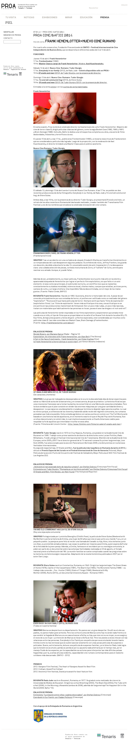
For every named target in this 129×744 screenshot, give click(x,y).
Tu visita (10, 17)
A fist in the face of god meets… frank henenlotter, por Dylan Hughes (63, 339)
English (124, 5)
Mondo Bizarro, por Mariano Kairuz (48, 334)
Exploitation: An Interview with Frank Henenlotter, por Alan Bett (61, 337)
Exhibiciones (49, 17)
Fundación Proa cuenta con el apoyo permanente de (27, 6)
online (53, 87)
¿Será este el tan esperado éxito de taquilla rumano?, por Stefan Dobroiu (65, 467)
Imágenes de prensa (12, 35)
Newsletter (93, 8)
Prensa (104, 17)
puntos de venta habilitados (75, 87)
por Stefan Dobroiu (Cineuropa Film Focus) (108, 469)
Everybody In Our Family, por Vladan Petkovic (52, 697)
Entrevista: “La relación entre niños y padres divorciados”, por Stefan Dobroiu (66, 695)
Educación (86, 17)
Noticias (29, 17)
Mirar (68, 17)
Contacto (8, 38)
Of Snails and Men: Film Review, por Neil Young (53, 472)
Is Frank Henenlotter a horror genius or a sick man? (55, 342)
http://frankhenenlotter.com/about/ (57, 323)
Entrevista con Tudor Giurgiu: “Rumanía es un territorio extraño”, (61, 469)
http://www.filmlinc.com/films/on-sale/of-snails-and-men (94, 424)
